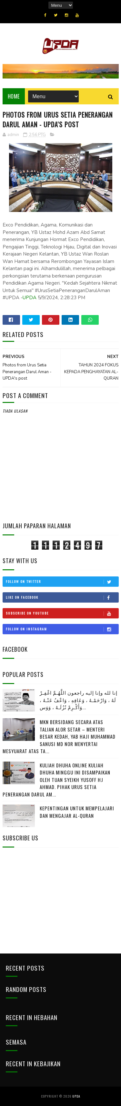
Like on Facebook (62, 597)
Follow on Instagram (62, 629)
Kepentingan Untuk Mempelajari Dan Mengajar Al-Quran (77, 812)
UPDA (29, 297)
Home (14, 96)
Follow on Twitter (62, 581)
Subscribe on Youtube (62, 613)
